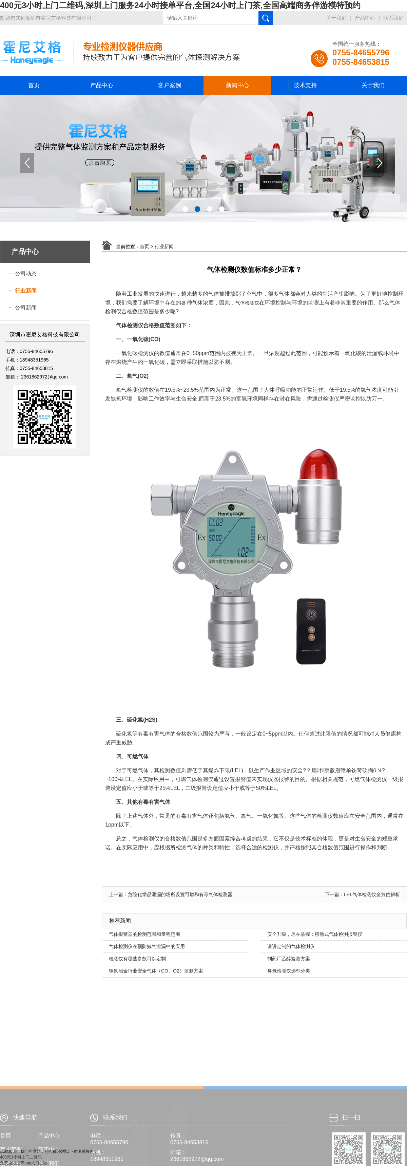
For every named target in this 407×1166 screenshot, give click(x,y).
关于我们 (336, 18)
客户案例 (169, 85)
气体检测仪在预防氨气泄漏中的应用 (147, 946)
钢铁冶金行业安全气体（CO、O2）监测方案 (156, 971)
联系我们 (393, 18)
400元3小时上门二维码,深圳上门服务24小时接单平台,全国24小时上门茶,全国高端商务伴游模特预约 (180, 5)
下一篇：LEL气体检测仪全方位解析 (362, 894)
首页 (34, 85)
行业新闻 (26, 291)
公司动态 (26, 274)
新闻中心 (237, 85)
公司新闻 (26, 308)
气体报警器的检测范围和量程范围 (144, 934)
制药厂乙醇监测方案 (288, 958)
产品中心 (365, 18)
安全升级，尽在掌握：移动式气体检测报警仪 (314, 934)
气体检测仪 (247, 303)
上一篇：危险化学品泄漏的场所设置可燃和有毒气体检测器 (170, 894)
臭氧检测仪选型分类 (288, 971)
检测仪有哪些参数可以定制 (137, 958)
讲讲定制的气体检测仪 (291, 946)
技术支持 (305, 85)
